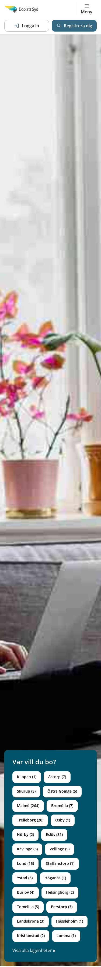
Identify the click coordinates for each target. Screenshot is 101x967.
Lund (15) (25, 863)
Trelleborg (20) (30, 820)
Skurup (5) (26, 791)
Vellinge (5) (59, 848)
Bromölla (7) (62, 805)
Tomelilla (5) (28, 906)
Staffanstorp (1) (60, 863)
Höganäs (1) (55, 877)
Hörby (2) (25, 834)
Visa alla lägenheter (34, 950)
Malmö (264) (28, 805)
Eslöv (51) (54, 834)
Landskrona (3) (30, 921)
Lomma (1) (66, 935)
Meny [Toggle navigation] (86, 9)
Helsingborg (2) (60, 892)
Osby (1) (62, 820)
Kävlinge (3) (27, 848)
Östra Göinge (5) (62, 791)
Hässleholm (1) (69, 921)
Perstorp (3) (61, 906)
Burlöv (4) (25, 892)
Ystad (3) (25, 877)
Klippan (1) (26, 776)
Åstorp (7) (57, 776)
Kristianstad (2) (31, 935)
